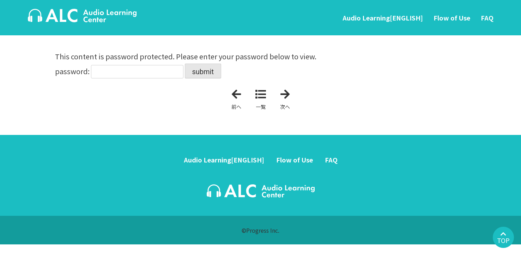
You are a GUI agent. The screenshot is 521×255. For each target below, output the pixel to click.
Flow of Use (452, 17)
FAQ (487, 17)
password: (119, 71)
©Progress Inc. (260, 230)
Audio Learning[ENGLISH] (383, 17)
